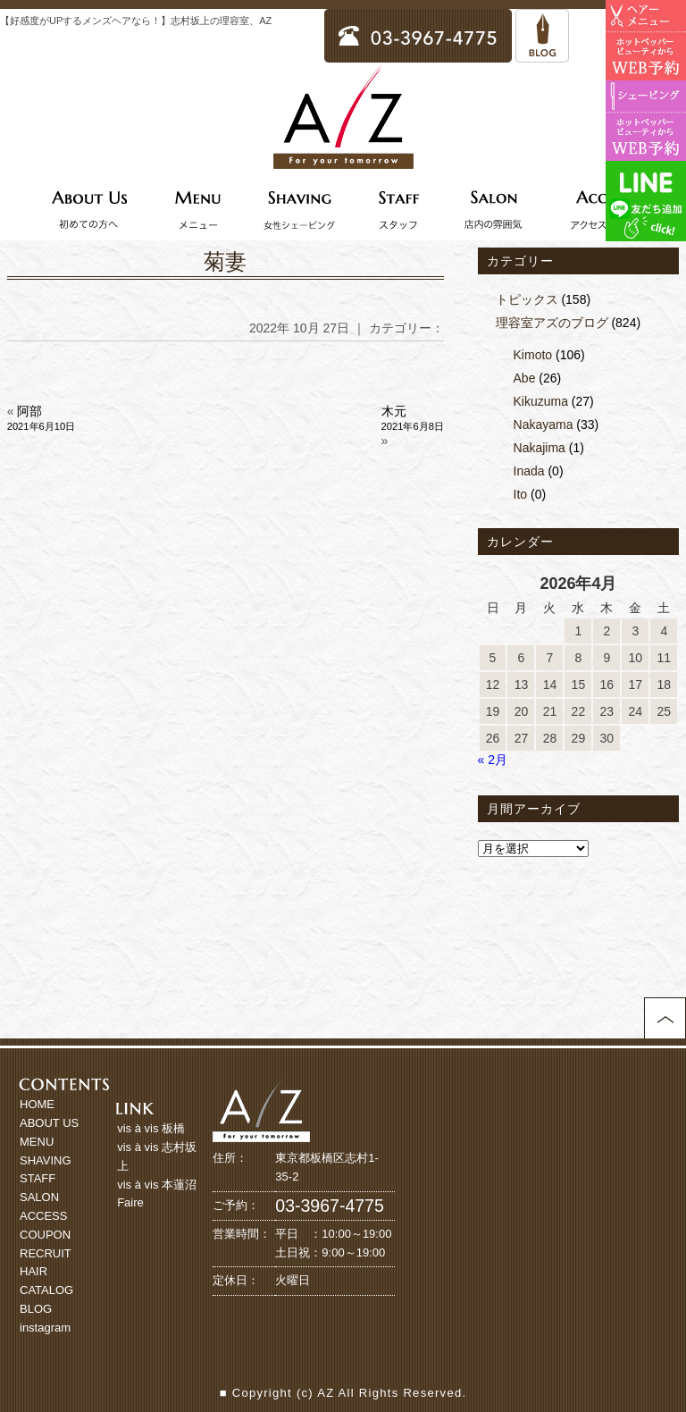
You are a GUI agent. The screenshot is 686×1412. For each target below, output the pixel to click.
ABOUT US (49, 1123)
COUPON (45, 1234)
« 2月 (492, 759)
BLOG (36, 1308)
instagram (45, 1327)
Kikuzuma (541, 401)
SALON (39, 1197)
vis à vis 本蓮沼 (157, 1184)
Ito (521, 494)
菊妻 (225, 261)
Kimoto (533, 355)
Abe (525, 378)
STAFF (37, 1178)
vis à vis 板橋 (151, 1128)
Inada (529, 471)
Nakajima (539, 448)
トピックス (527, 299)
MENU (37, 1141)
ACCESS (43, 1216)
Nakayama (543, 424)
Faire (130, 1202)
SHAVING (45, 1160)
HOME (37, 1104)
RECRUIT (45, 1253)
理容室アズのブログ (552, 322)
